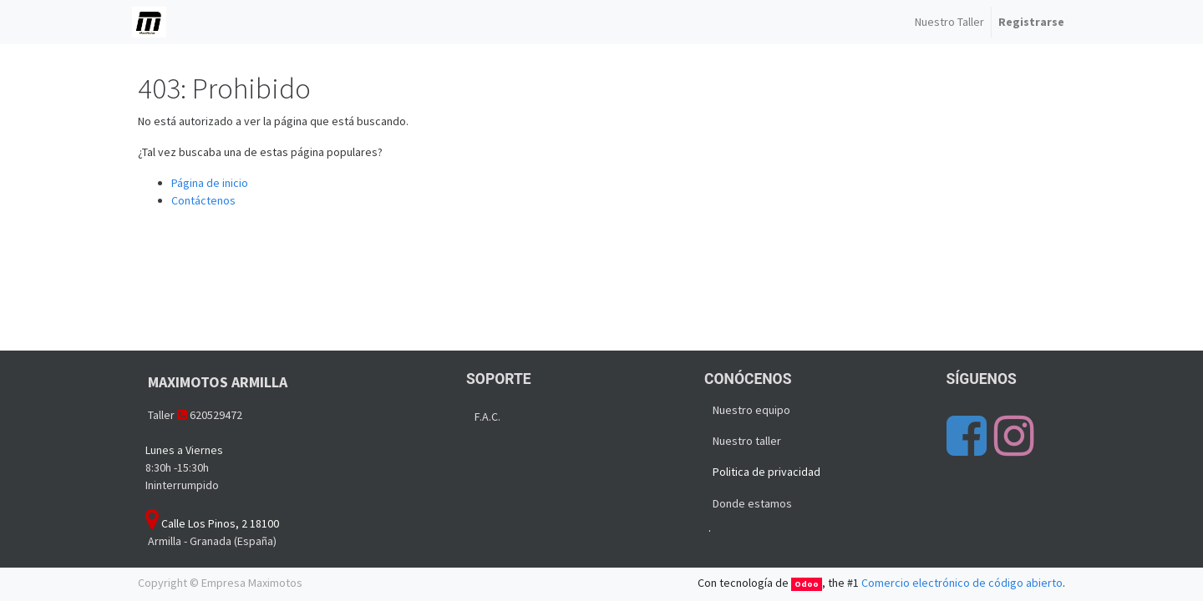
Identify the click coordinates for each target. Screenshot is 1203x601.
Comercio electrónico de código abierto (962, 582)
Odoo (806, 583)
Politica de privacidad (766, 471)
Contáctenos (203, 200)
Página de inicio (209, 182)
